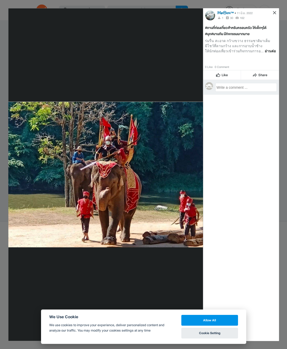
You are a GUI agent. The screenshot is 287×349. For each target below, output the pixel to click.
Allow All (209, 320)
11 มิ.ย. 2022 (245, 13)
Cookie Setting (209, 333)
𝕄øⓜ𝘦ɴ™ (225, 12)
